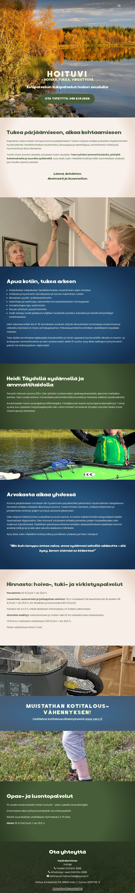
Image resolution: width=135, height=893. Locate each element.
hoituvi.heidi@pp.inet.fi (75, 876)
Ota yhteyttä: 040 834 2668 (67, 98)
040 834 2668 (73, 868)
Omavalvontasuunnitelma (68, 888)
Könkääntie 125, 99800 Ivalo (59, 882)
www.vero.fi (93, 719)
